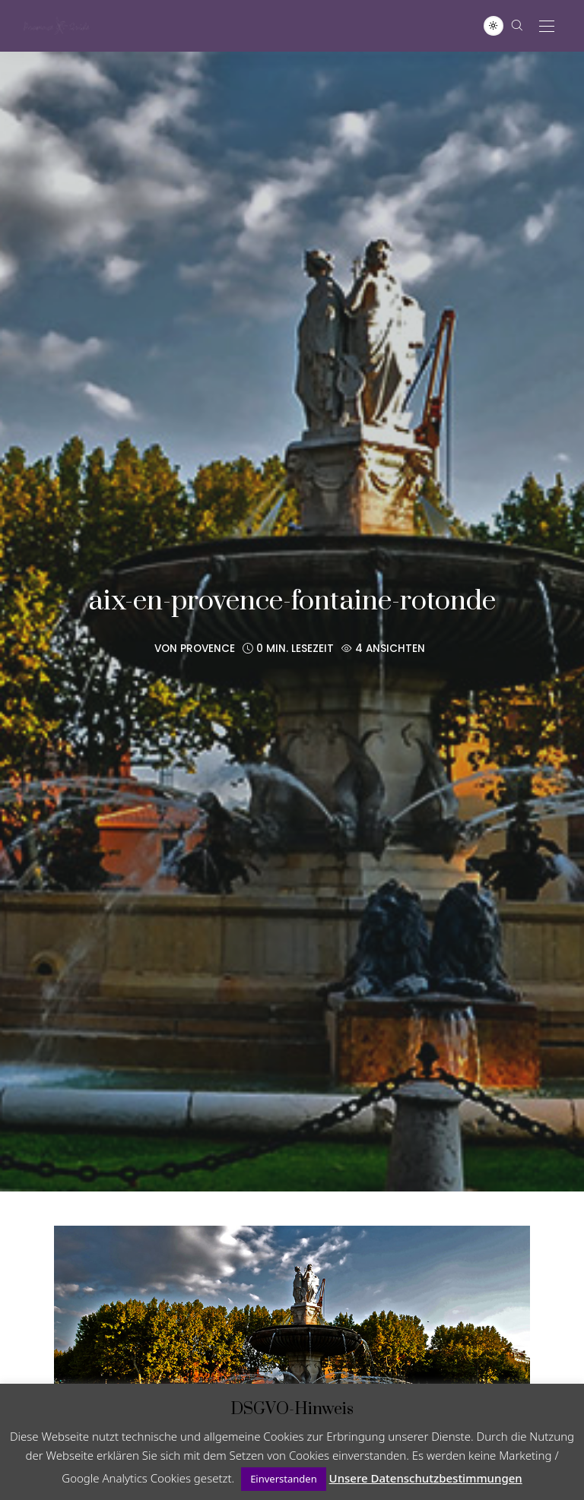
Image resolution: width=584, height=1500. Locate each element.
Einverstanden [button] (283, 1479)
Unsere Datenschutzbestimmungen (425, 1478)
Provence (207, 648)
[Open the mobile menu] (546, 27)
